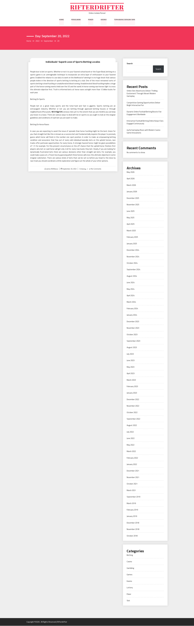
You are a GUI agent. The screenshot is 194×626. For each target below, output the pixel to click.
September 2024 (133, 269)
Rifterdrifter (97, 7)
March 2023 (131, 380)
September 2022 (133, 419)
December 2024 (133, 250)
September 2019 (133, 497)
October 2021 (132, 484)
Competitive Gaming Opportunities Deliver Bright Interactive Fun (143, 104)
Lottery (130, 587)
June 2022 (130, 438)
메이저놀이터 (57, 111)
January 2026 (132, 191)
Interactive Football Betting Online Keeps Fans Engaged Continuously (145, 122)
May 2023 (130, 367)
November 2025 (133, 204)
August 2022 (132, 425)
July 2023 (130, 354)
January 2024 (132, 315)
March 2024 (131, 302)
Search (130, 63)
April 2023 (130, 373)
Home (61, 19)
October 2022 (132, 412)
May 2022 (130, 445)
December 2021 (133, 471)
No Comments (96, 169)
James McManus (52, 169)
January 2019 (132, 516)
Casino (129, 561)
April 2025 (130, 224)
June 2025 (130, 211)
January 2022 (132, 464)
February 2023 (132, 386)
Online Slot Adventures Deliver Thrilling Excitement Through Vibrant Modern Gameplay (142, 94)
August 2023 (132, 347)
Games (129, 574)
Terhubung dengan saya (124, 19)
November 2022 (133, 406)
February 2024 (132, 308)
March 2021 (131, 490)
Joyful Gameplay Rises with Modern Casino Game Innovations (143, 131)
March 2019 (131, 503)
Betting (83, 169)
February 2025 (132, 237)
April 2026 (130, 178)
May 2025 (130, 217)
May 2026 (130, 172)
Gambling (130, 568)
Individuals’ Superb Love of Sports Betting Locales (73, 62)
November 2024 (133, 256)
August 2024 (132, 276)
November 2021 (133, 477)
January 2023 (132, 393)
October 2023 (132, 334)
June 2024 (130, 282)
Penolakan (76, 19)
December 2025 (133, 198)
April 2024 (130, 295)
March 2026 (131, 185)
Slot (128, 600)
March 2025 (131, 230)
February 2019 (132, 510)
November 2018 (133, 529)
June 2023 (130, 360)
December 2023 (133, 321)
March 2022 (131, 451)
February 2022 (132, 458)
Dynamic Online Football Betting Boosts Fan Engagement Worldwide (144, 113)
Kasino (104, 19)
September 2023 (133, 341)
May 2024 (130, 289)
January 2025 (132, 243)
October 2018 (132, 535)
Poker (90, 19)
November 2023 (133, 328)
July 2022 (130, 432)
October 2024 (132, 263)
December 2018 (133, 523)
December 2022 (133, 399)
